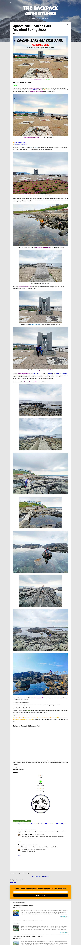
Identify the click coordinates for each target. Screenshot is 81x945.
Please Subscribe (40, 895)
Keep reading (64, 916)
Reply (19, 841)
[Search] (70, 3)
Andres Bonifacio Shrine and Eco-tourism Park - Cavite (28, 921)
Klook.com (13, 882)
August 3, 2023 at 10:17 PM (38, 834)
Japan (59, 89)
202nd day (49, 373)
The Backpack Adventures (40, 11)
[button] (67, 25)
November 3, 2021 (32, 89)
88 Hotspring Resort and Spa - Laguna (23, 905)
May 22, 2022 (36, 373)
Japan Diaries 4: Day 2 (20, 142)
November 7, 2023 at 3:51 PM (31, 844)
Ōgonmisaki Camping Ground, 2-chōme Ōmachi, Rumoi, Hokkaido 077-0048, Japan (42, 824)
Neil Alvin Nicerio (27, 834)
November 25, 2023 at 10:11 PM (39, 849)
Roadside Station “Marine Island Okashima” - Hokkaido (28, 936)
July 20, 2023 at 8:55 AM (30, 829)
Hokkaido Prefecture (19, 821)
